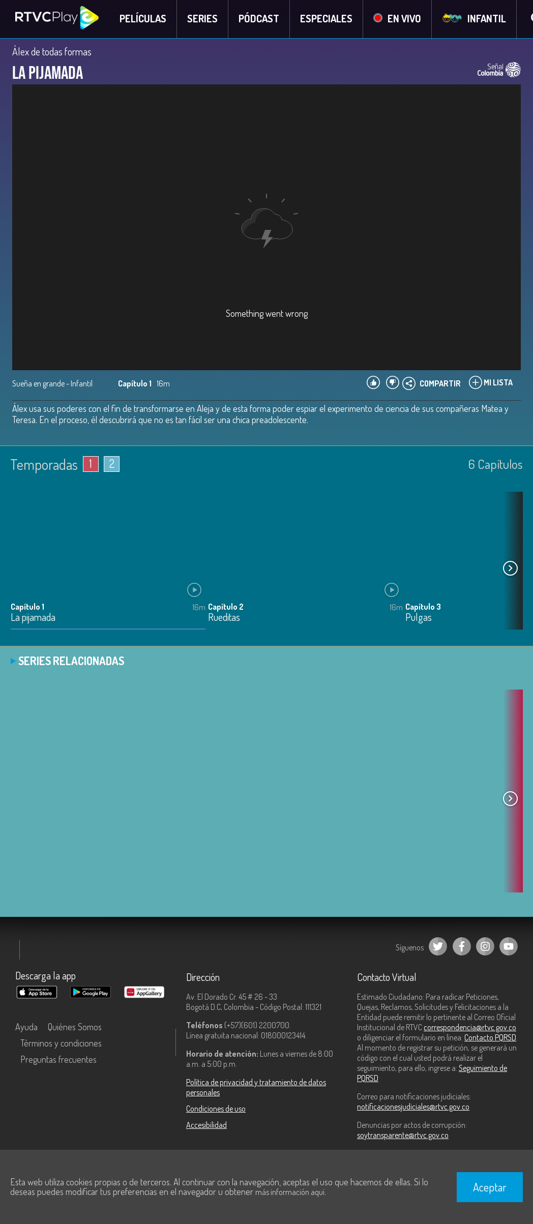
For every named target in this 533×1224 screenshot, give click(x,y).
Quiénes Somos (75, 1027)
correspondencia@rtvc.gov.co (470, 1028)
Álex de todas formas (52, 51)
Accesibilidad (206, 1125)
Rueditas (224, 618)
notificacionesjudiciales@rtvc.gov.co (413, 1107)
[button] (510, 569)
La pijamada (33, 618)
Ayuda (26, 1027)
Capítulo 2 (226, 607)
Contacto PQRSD (490, 1038)
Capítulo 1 (27, 607)
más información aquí (289, 1192)
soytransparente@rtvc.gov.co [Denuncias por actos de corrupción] (403, 1135)
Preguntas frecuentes (58, 1059)
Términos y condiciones (61, 1043)
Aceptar (490, 1187)
